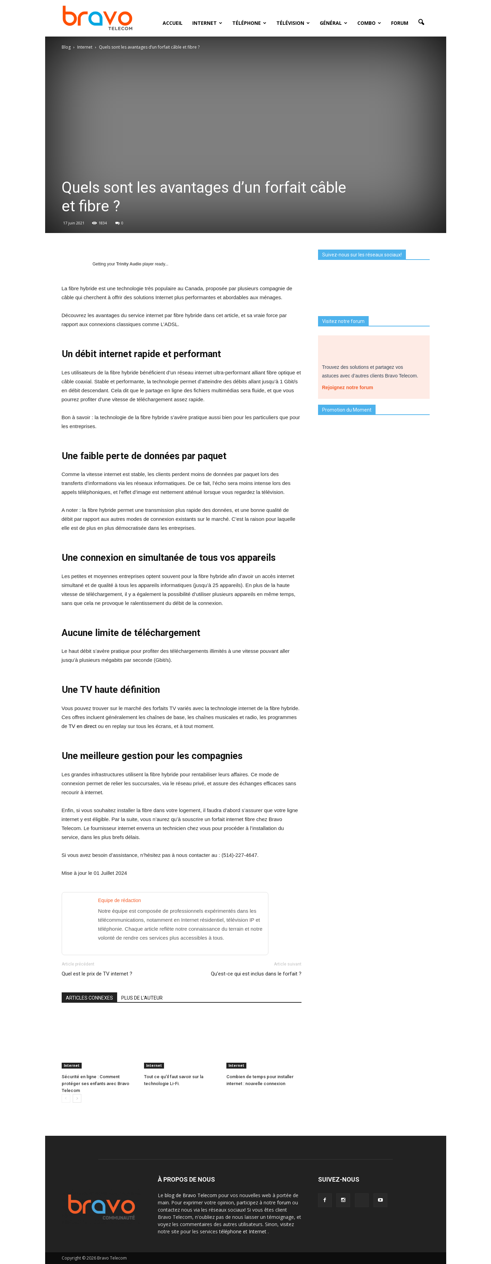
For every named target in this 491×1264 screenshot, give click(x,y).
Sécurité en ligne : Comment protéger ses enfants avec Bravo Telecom (95, 1083)
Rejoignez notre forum (350, 386)
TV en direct (82, 726)
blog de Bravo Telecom (191, 1195)
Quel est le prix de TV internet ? (97, 974)
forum (284, 1202)
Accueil (173, 23)
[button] (421, 22)
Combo (369, 23)
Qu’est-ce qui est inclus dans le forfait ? (256, 974)
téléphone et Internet (243, 1231)
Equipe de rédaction (119, 900)
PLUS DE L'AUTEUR (142, 998)
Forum (399, 23)
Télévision (293, 23)
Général (333, 23)
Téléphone (249, 23)
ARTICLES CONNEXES (89, 998)
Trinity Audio (128, 264)
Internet (207, 23)
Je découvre (374, 584)
